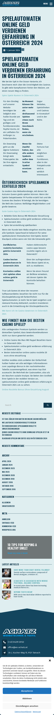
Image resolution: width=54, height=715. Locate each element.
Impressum (37, 712)
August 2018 (7, 482)
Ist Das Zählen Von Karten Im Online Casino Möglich (24, 419)
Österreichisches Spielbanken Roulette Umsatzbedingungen (19, 427)
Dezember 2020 (8, 475)
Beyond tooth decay (23, 591)
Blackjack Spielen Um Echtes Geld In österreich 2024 (24, 438)
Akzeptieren (27, 691)
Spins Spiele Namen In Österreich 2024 (20, 95)
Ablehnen (27, 698)
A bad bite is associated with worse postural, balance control (31, 581)
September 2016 (9, 489)
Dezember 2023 (8, 468)
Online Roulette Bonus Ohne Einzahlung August (25, 389)
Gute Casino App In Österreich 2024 (19, 211)
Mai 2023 (5, 471)
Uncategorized (8, 506)
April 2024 (6, 461)
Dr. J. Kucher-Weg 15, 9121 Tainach (24, 652)
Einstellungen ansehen (27, 706)
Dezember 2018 (8, 478)
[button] (49, 660)
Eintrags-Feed (8, 522)
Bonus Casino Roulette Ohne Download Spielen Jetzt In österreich (25, 433)
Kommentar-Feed (9, 526)
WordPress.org (9, 529)
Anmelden (6, 519)
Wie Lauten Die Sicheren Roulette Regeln (19, 422)
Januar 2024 (7, 464)
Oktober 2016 (7, 485)
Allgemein (6, 502)
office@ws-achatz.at (18, 647)
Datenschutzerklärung (23, 712)
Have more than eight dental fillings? (32, 569)
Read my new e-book (18, 553)
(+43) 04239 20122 (16, 642)
